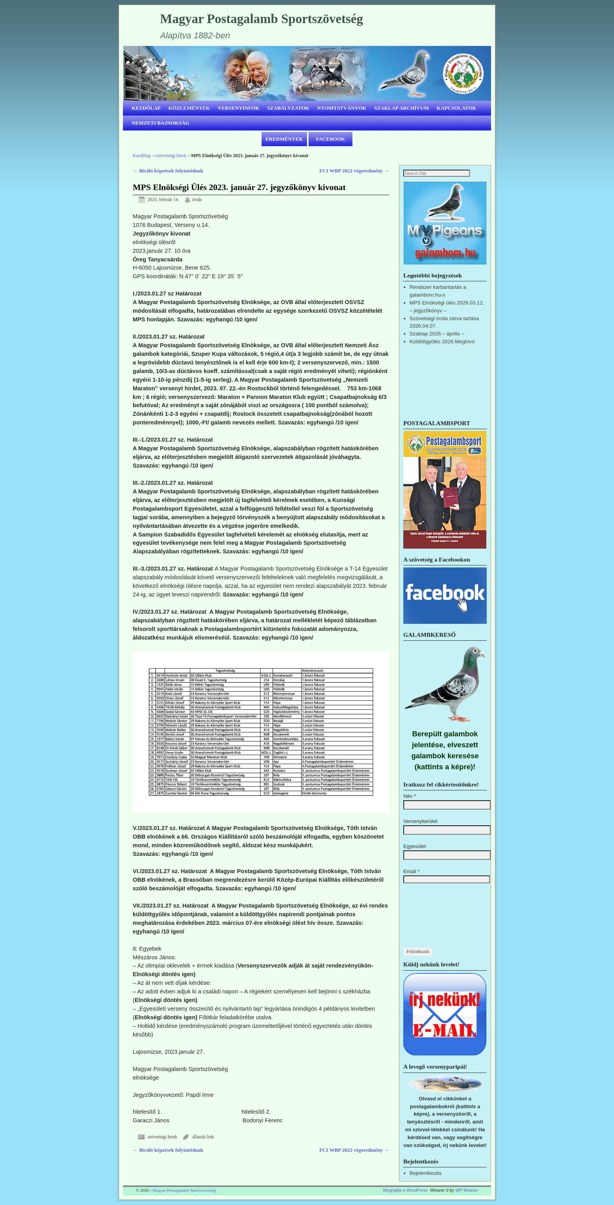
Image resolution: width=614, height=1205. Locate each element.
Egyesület (414, 847)
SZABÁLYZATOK (288, 108)
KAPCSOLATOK (456, 108)
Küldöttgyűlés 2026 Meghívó (442, 342)
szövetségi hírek (170, 155)
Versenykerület (420, 821)
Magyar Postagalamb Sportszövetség (261, 19)
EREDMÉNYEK (284, 139)
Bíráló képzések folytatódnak (168, 171)
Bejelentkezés (426, 1173)
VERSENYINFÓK (238, 108)
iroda (197, 199)
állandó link (203, 1137)
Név (409, 796)
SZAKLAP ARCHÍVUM (401, 108)
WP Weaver (466, 1190)
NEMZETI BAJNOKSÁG (161, 123)
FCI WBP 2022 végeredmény (354, 171)
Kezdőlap (142, 155)
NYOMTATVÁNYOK (342, 108)
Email (411, 872)
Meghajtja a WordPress (405, 1190)
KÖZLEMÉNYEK (189, 108)
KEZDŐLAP (146, 108)
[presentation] (435, 920)
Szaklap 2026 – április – (437, 334)
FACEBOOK (330, 139)
